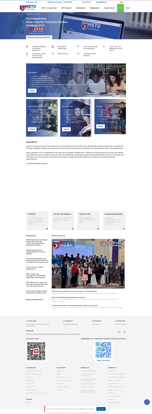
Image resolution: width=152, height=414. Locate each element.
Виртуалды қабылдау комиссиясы (39, 36)
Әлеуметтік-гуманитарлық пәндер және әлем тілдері (88, 391)
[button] (38, 7)
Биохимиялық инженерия (88, 383)
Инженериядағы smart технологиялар (87, 374)
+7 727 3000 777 (68, 321)
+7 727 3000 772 (96, 321)
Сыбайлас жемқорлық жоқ (115, 386)
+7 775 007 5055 (67, 2)
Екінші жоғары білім (31, 390)
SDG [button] (120, 8)
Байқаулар (59, 390)
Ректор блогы (112, 393)
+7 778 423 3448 (120, 321)
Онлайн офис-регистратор (63, 380)
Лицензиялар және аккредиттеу (117, 377)
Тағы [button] (127, 8)
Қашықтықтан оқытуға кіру (63, 377)
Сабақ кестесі (60, 371)
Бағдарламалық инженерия (88, 371)
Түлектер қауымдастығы (115, 396)
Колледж (28, 377)
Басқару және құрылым (114, 380)
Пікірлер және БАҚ (113, 390)
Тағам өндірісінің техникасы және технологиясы (88, 379)
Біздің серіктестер (113, 383)
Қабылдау (101, 409)
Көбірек (32, 90)
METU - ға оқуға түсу (49, 8)
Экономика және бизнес (87, 387)
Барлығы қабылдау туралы (33, 374)
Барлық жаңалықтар (34, 300)
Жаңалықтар (111, 399)
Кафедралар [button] (94, 8)
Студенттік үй (60, 383)
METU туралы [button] (66, 8)
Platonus (58, 374)
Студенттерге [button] (109, 8)
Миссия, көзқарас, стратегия (116, 374)
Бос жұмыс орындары (114, 402)
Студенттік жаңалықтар (62, 386)
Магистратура (30, 383)
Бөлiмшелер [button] (80, 8)
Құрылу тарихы (112, 371)
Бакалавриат (29, 380)
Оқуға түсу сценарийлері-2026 (34, 371)
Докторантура (30, 386)
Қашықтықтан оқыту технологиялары (36, 393)
